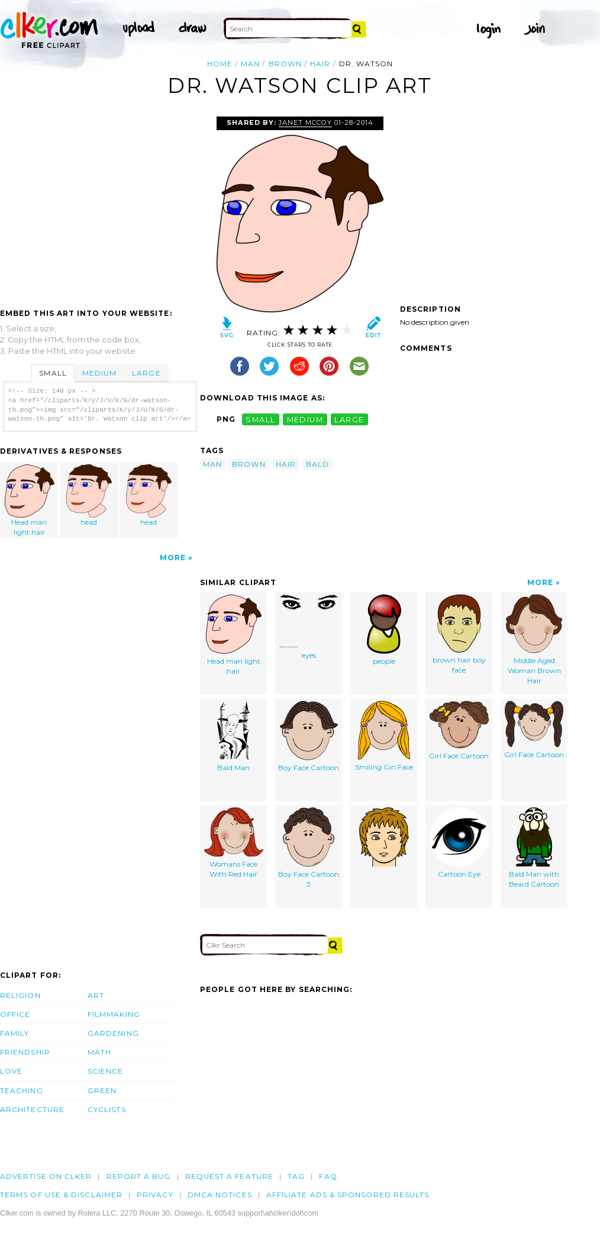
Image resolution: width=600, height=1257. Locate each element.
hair (320, 63)
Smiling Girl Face (384, 736)
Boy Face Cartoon (308, 736)
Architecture (32, 1109)
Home (220, 63)
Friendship (25, 1052)
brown (285, 63)
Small (52, 373)
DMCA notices (220, 1194)
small (260, 419)
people (384, 629)
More (173, 557)
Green (102, 1090)
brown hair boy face (459, 634)
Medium (99, 373)
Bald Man (233, 736)
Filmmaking (114, 1014)
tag (296, 1176)
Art (96, 995)
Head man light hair (29, 500)
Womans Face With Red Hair (233, 842)
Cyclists (107, 1109)
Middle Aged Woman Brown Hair (534, 639)
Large (146, 373)
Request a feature (229, 1176)
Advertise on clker (46, 1176)
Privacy (155, 1194)
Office (15, 1014)
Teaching (21, 1090)
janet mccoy (305, 122)
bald (317, 464)
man (250, 63)
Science (106, 1071)
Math (99, 1052)
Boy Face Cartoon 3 (308, 847)
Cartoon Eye (459, 842)
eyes (308, 627)
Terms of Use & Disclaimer (61, 1194)
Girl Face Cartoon (459, 730)
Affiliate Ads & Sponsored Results (348, 1194)
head (89, 495)
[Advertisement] (99, 205)
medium (305, 419)
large (349, 419)
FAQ (328, 1176)
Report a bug (139, 1176)
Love (11, 1071)
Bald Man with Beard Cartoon (534, 847)
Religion (20, 995)
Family (14, 1033)
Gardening (113, 1033)
